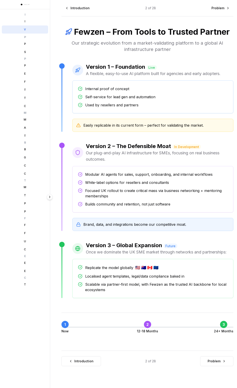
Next (44, 375)
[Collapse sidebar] (57, 197)
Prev (13, 375)
